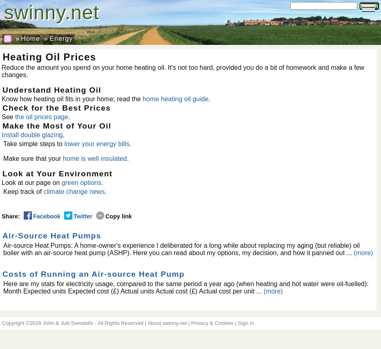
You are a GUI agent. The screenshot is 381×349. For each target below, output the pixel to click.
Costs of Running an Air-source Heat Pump (93, 274)
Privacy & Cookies (212, 323)
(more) (363, 252)
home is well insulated (95, 158)
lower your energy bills (96, 143)
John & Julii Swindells (68, 323)
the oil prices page (41, 116)
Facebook (42, 216)
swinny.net (51, 12)
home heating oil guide (175, 99)
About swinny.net (167, 323)
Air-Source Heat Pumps (51, 235)
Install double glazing (32, 134)
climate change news (74, 191)
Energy (61, 38)
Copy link (114, 216)
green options (81, 182)
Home (30, 38)
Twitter (78, 216)
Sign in (246, 323)
